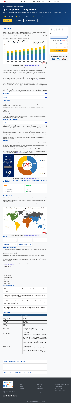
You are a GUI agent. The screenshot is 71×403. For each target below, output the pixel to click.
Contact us (50, 1)
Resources (44, 1)
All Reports (22, 394)
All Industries (22, 395)
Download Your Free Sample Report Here (31, 65)
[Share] (62, 29)
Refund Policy (39, 384)
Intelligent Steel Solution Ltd (9, 264)
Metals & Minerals (9, 6)
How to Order (39, 390)
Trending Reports (23, 392)
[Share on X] (54, 29)
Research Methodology (31, 20)
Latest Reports (22, 390)
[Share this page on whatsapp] (16, 396)
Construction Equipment (38, 79)
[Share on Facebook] (51, 29)
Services (28, 1)
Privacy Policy (39, 386)
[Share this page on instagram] (14, 396)
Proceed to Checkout (58, 50)
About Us (23, 1)
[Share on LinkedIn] (57, 29)
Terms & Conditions (40, 388)
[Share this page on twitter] (6, 396)
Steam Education (19, 152)
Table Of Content (18, 20)
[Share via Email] (59, 29)
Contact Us (22, 388)
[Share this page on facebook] (9, 396)
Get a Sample (7, 20)
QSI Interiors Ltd (7, 271)
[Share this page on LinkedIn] (4, 396)
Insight (38, 1)
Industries (34, 1)
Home (3, 6)
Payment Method (40, 394)
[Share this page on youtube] (11, 396)
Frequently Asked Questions (42, 392)
